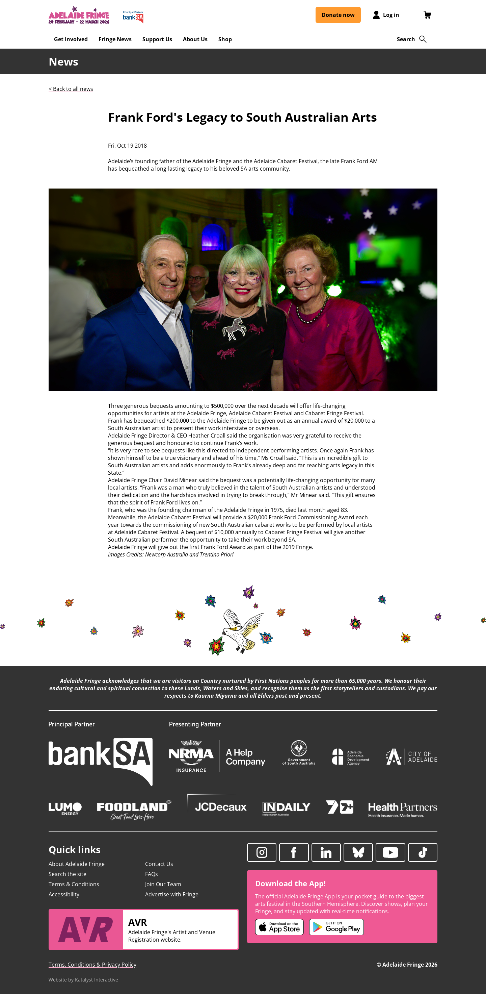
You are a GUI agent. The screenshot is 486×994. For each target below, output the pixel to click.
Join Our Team (163, 884)
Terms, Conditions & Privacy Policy (92, 964)
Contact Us (159, 864)
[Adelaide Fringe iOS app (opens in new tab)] (279, 927)
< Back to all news (71, 89)
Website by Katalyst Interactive (83, 979)
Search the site (67, 874)
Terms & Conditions (74, 884)
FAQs (151, 874)
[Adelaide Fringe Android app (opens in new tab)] (336, 927)
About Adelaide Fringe (77, 864)
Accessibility (64, 894)
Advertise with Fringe (171, 894)
